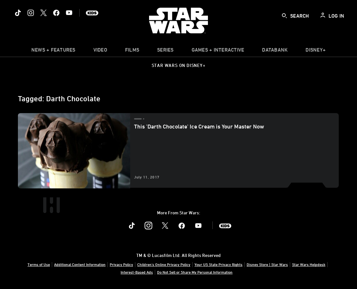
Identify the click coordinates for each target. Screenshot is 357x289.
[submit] (284, 15)
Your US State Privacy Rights (218, 264)
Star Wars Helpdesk (308, 264)
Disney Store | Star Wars (267, 264)
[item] (53, 51)
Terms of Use (39, 264)
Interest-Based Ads (137, 272)
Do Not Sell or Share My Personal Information (195, 272)
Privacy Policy (121, 264)
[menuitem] (100, 51)
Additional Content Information (80, 264)
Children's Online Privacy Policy (163, 264)
